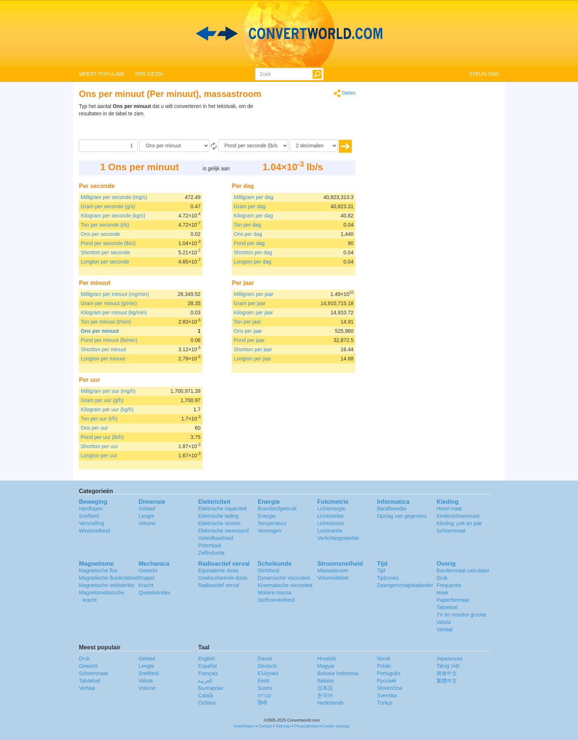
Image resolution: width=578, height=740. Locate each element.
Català (205, 695)
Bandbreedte (391, 509)
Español (207, 666)
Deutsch (267, 666)
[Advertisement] (309, 120)
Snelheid (89, 516)
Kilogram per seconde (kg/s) (113, 216)
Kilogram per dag (253, 216)
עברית (264, 695)
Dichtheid (268, 570)
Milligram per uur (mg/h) (108, 391)
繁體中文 (446, 681)
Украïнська (449, 659)
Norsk (383, 659)
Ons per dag (248, 234)
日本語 (325, 688)
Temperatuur (272, 523)
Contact (265, 726)
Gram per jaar (249, 303)
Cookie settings (336, 726)
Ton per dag (247, 225)
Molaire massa (274, 593)
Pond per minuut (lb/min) (109, 340)
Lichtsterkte (330, 516)
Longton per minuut (103, 359)
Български (210, 688)
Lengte (146, 516)
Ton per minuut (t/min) (106, 322)
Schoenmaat (451, 531)
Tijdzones (387, 578)
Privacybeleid (306, 726)
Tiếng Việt (448, 666)
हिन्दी (262, 703)
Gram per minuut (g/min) (109, 303)
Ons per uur (94, 428)
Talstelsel (447, 607)
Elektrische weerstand (223, 531)
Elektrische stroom (219, 523)
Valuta (443, 622)
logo (289, 33)
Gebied (147, 509)
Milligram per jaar (253, 294)
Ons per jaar (248, 331)
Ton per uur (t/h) (99, 419)
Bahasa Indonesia (338, 673)
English (206, 659)
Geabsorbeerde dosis (222, 578)
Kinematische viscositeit (285, 585)
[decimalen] (314, 145)
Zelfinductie (211, 553)
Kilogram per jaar (253, 312)
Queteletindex (154, 593)
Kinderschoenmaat (458, 516)
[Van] (174, 145)
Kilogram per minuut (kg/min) (114, 312)
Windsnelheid (94, 531)
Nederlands (330, 703)
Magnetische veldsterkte (107, 585)
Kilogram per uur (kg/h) (107, 409)
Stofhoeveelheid (276, 600)
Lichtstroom (330, 523)
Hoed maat (449, 509)
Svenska (387, 695)
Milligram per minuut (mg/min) (115, 294)
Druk (442, 578)
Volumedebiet (333, 578)
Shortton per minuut (103, 349)
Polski (383, 666)
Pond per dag (249, 243)
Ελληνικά (268, 673)
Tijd (381, 570)
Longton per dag (252, 262)
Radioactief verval (218, 585)
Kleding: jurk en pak (459, 523)
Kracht (146, 585)
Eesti (263, 681)
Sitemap (283, 726)
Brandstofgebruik (277, 509)
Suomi (265, 688)
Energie (266, 516)
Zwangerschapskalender (405, 585)
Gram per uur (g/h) (102, 400)
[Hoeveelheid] (108, 145)
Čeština (206, 703)
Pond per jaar (249, 340)
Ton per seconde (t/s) (105, 225)
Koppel (147, 578)
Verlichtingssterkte (338, 538)
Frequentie (448, 585)
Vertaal (444, 629)
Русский (386, 681)
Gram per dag (249, 206)
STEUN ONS (484, 74)
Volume (147, 523)
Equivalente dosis (218, 570)
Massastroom (332, 570)
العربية (205, 681)
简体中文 (446, 673)
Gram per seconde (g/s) (108, 206)
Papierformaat (452, 600)
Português (388, 673)
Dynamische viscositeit (284, 578)
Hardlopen (91, 509)
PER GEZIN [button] (149, 74)
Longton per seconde (105, 262)
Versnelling (91, 523)
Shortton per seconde (105, 252)
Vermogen (269, 531)
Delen (344, 93)
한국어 (325, 695)
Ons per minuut (100, 331)
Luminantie (330, 531)
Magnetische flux (98, 570)
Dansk (265, 659)
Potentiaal (209, 545)
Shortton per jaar (253, 349)
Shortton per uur (99, 446)
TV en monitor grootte (461, 615)
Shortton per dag (253, 252)
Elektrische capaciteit (222, 509)
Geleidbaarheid (215, 538)
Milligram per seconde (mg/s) (114, 197)
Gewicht (148, 570)
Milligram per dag (253, 197)
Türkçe (385, 703)
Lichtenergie (331, 509)
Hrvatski (326, 659)
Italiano (325, 681)
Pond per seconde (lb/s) (108, 243)
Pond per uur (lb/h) (102, 437)
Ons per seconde (100, 234)
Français (208, 673)
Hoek (442, 593)
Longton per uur (99, 455)
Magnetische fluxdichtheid (108, 578)
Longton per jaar (252, 359)
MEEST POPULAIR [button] (101, 74)
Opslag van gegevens (401, 516)
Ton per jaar (247, 322)
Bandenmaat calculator (462, 570)
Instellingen (244, 726)
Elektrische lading (218, 516)
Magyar (326, 666)
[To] (253, 145)
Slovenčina (389, 688)
